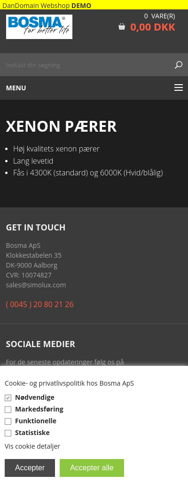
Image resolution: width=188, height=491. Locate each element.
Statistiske (32, 432)
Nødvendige (35, 397)
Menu (16, 87)
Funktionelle (35, 420)
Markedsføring (39, 408)
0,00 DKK (152, 26)
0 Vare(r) (159, 15)
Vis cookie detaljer (32, 446)
